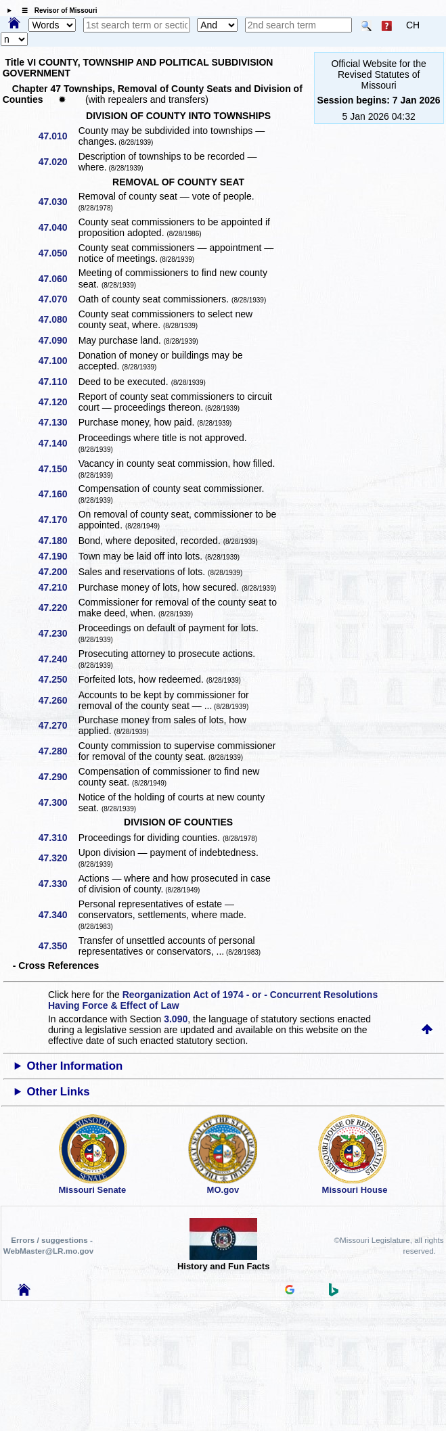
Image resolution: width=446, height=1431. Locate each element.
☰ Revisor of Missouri (56, 10)
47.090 (58, 340)
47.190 (58, 556)
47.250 (58, 679)
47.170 (58, 519)
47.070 (58, 299)
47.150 (58, 468)
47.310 (58, 837)
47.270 (58, 725)
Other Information (74, 1066)
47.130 (58, 422)
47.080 (58, 319)
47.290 (58, 776)
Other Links (57, 1091)
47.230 (58, 633)
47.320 (58, 858)
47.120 (58, 401)
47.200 (58, 571)
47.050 (58, 253)
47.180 (58, 540)
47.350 (58, 945)
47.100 (58, 360)
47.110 (58, 381)
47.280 (58, 751)
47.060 (58, 278)
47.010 (58, 136)
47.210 (58, 587)
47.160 (58, 494)
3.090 (175, 1019)
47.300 (58, 802)
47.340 (58, 914)
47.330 (58, 883)
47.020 (58, 161)
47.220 (58, 607)
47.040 (58, 227)
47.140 (58, 443)
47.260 (58, 700)
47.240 (58, 659)
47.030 (58, 201)
